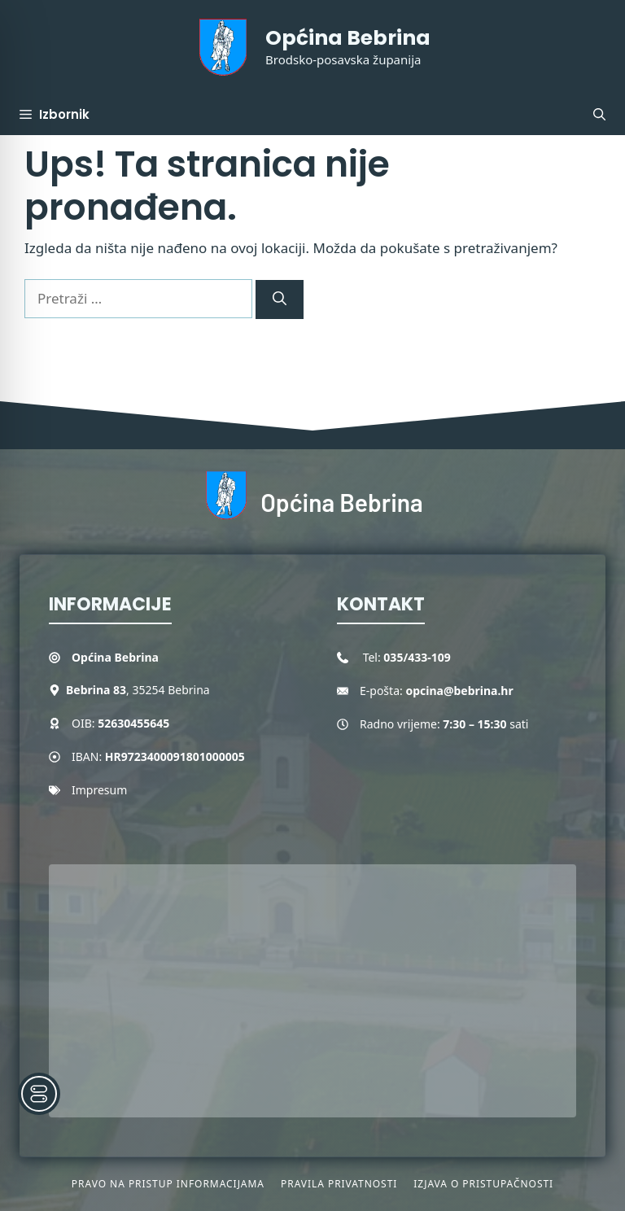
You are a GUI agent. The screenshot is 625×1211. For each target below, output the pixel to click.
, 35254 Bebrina (138, 689)
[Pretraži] (280, 299)
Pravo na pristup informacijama (168, 1184)
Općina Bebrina (348, 38)
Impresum (99, 790)
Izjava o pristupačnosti (483, 1184)
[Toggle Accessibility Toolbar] (39, 1093)
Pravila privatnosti (339, 1184)
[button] (599, 114)
